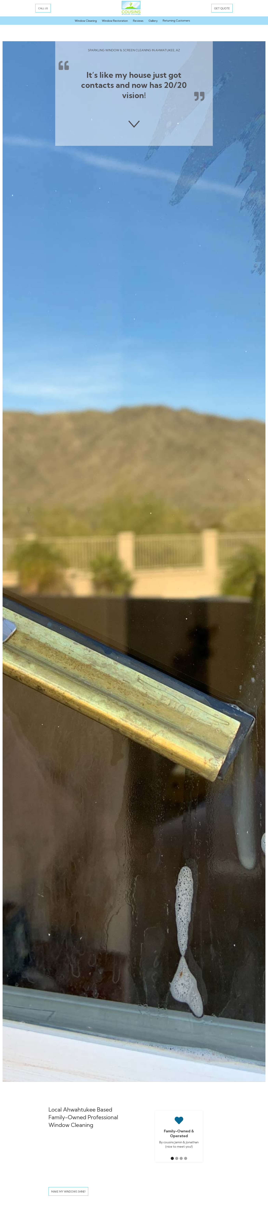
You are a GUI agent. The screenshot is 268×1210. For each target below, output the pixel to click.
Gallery (153, 20)
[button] (172, 1158)
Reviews (138, 20)
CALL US (43, 8)
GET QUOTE (222, 8)
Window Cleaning (86, 20)
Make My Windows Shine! (68, 1191)
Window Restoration (115, 20)
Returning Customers (176, 20)
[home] (131, 8)
